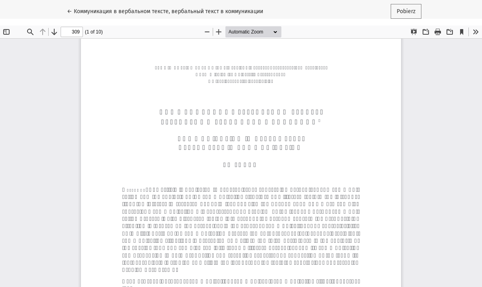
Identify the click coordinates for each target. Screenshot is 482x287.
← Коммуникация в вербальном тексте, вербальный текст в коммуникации (165, 11)
